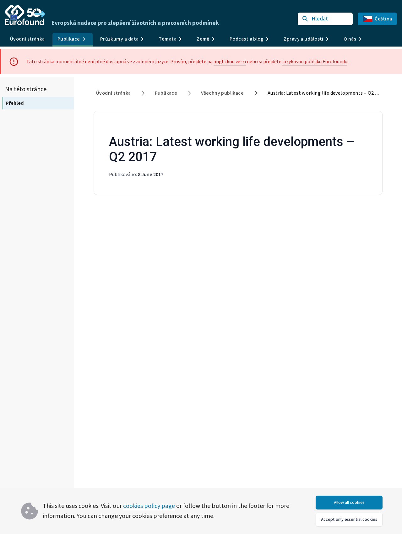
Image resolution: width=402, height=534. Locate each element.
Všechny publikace (222, 93)
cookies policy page (149, 506)
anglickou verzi (230, 61)
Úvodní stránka (27, 39)
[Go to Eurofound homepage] (25, 15)
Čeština (377, 18)
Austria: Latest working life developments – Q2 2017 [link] (326, 93)
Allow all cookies (349, 502)
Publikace (166, 93)
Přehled (15, 103)
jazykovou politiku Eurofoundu (314, 61)
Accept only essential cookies (349, 519)
